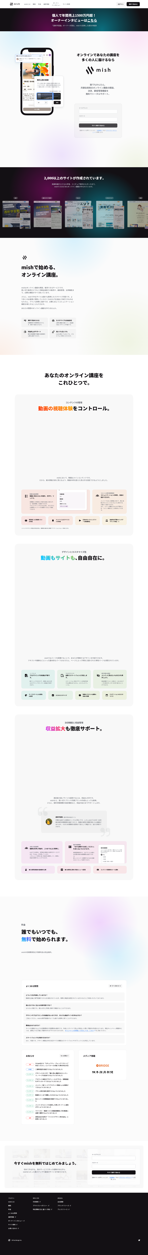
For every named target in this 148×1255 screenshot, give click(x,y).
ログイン (121, 4)
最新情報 (46, 4)
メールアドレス (96, 1154)
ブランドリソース (64, 1206)
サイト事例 (66, 4)
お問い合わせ (13, 1228)
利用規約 (113, 1177)
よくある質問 (12, 1213)
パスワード (95, 1162)
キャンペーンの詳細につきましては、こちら (80, 1030)
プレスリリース (64, 1209)
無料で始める (133, 4)
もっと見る (64, 1056)
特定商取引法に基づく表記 (42, 1209)
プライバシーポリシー (126, 1177)
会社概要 (60, 1202)
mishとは (27, 4)
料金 (39, 4)
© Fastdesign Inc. (15, 1240)
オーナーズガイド (115, 986)
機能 (34, 4)
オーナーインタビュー (56, 4)
